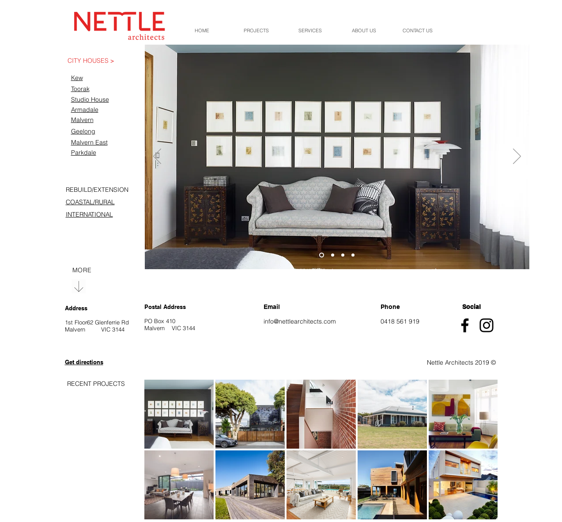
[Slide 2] (332, 255)
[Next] (517, 157)
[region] (94, 63)
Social (471, 306)
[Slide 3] (342, 255)
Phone (390, 306)
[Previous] (157, 157)
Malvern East (89, 142)
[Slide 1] (321, 255)
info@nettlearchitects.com (300, 321)
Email (272, 306)
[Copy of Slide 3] (353, 255)
